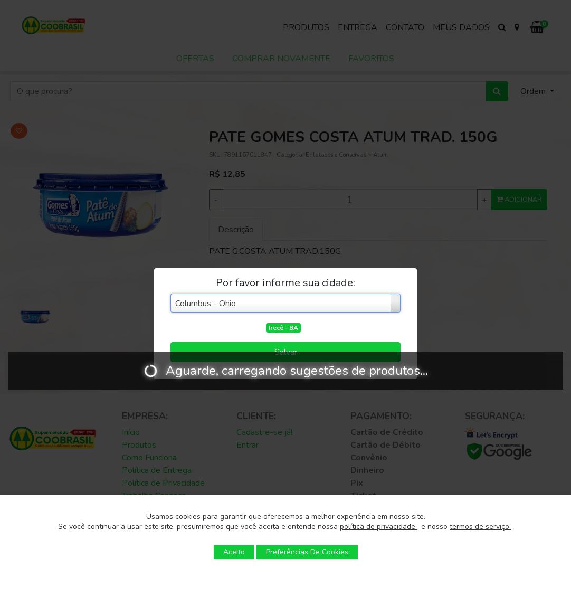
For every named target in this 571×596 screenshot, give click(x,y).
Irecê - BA (283, 328)
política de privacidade (378, 527)
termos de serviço (480, 527)
